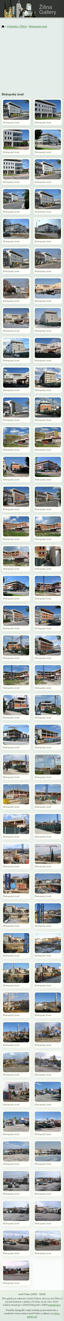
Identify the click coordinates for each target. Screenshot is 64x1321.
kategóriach (54, 1305)
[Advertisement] (32, 58)
